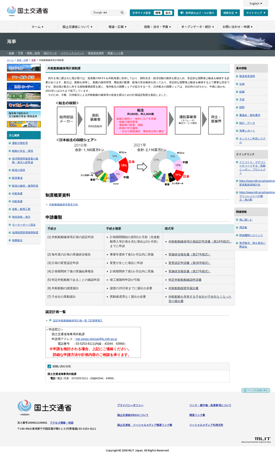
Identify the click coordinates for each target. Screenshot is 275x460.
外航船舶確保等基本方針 (63, 204)
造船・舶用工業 (21, 209)
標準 (158, 13)
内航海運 (17, 201)
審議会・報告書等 (249, 115)
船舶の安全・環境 (22, 150)
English (254, 3)
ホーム (10, 60)
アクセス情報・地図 (61, 423)
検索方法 (228, 13)
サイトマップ (254, 13)
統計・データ (247, 122)
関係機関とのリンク (251, 235)
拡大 (168, 13)
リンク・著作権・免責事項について (210, 406)
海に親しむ (245, 219)
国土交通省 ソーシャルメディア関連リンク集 (144, 425)
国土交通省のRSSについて (133, 416)
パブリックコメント (72, 53)
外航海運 (17, 193)
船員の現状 (18, 170)
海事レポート (247, 130)
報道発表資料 (96, 53)
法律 (242, 83)
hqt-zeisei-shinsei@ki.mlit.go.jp (96, 339)
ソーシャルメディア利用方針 (206, 425)
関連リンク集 (115, 53)
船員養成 (17, 177)
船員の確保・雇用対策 (25, 185)
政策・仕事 (22, 60)
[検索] (104, 13)
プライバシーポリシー (130, 406)
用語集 (243, 227)
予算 (20, 53)
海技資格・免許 (21, 216)
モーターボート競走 (24, 224)
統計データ (50, 53)
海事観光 (17, 240)
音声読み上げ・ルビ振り (199, 13)
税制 (242, 107)
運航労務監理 (20, 143)
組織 (11, 53)
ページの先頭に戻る (256, 392)
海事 (33, 60)
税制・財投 (33, 53)
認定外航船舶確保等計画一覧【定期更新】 (78, 320)
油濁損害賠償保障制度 (25, 232)
